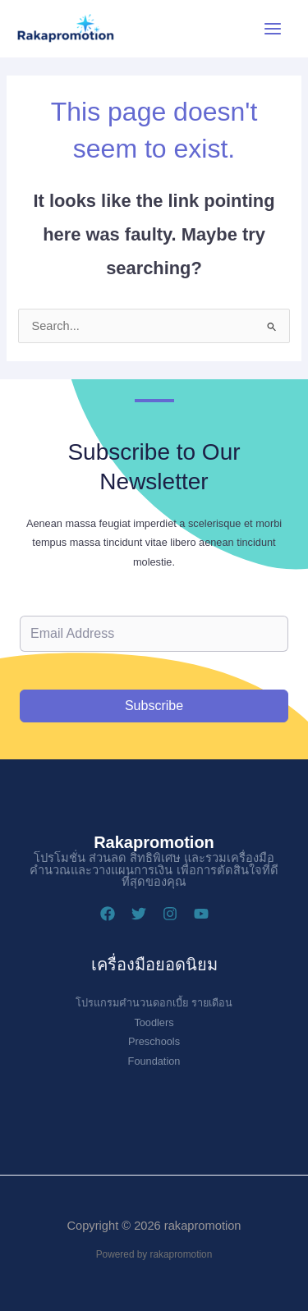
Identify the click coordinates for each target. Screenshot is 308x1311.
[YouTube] (201, 913)
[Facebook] (107, 913)
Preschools (154, 1041)
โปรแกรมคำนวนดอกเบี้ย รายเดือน (154, 1003)
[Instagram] (170, 913)
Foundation (154, 1061)
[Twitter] (138, 913)
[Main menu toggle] (273, 29)
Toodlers (153, 1022)
